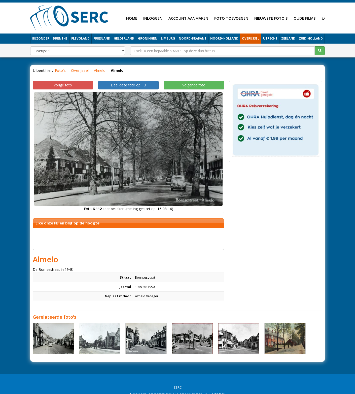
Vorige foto (63, 85)
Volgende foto (193, 85)
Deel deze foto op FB (128, 85)
